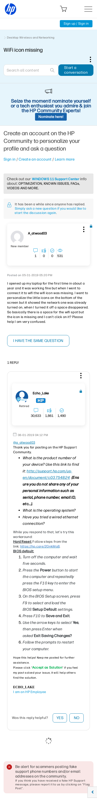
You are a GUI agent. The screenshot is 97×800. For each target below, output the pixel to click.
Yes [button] (59, 718)
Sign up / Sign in (76, 24)
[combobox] (31, 70)
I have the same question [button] (38, 340)
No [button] (77, 718)
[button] (83, 229)
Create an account (35, 159)
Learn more (65, 159)
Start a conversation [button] (76, 70)
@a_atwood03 (24, 443)
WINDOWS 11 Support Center (55, 179)
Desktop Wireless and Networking (30, 37)
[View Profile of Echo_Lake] (41, 393)
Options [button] (93, 59)
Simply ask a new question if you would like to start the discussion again (50, 211)
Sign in (9, 159)
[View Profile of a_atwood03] (37, 233)
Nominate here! (50, 117)
